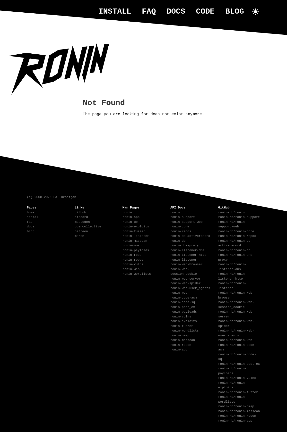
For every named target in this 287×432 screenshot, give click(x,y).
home (31, 212)
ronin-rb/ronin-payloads (232, 370)
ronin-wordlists (136, 273)
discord (81, 216)
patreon (81, 231)
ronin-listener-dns (187, 250)
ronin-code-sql (183, 301)
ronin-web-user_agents (190, 287)
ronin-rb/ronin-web (235, 339)
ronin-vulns (132, 264)
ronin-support (182, 216)
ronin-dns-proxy (184, 245)
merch (79, 235)
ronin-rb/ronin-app (235, 420)
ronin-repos (132, 259)
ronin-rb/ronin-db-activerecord (235, 242)
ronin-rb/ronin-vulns (237, 377)
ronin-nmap (131, 245)
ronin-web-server (185, 278)
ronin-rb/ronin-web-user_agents (236, 332)
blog (234, 11)
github (80, 212)
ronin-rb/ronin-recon (237, 415)
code (205, 11)
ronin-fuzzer (133, 231)
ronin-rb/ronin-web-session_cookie (236, 304)
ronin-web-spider (185, 283)
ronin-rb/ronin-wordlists (232, 398)
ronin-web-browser (186, 264)
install (114, 11)
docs (175, 11)
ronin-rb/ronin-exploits (232, 384)
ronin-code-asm (183, 297)
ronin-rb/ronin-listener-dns (232, 266)
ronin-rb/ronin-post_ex (239, 363)
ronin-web (130, 268)
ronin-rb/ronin (231, 212)
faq (149, 11)
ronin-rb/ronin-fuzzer (238, 392)
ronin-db (130, 221)
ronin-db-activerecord (190, 235)
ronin (127, 212)
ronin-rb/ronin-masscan (239, 410)
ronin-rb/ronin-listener (232, 285)
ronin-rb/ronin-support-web (232, 223)
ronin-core (179, 226)
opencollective (88, 226)
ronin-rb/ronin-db (234, 250)
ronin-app (130, 216)
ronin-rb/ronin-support (239, 216)
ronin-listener (135, 235)
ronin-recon (132, 254)
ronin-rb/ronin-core (236, 231)
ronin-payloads (135, 250)
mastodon (82, 221)
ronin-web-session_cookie (183, 271)
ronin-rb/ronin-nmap (236, 406)
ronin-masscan (134, 240)
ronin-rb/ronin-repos (237, 235)
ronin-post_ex (182, 306)
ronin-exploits (135, 226)
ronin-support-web (186, 221)
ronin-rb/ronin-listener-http (232, 275)
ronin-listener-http (188, 254)
